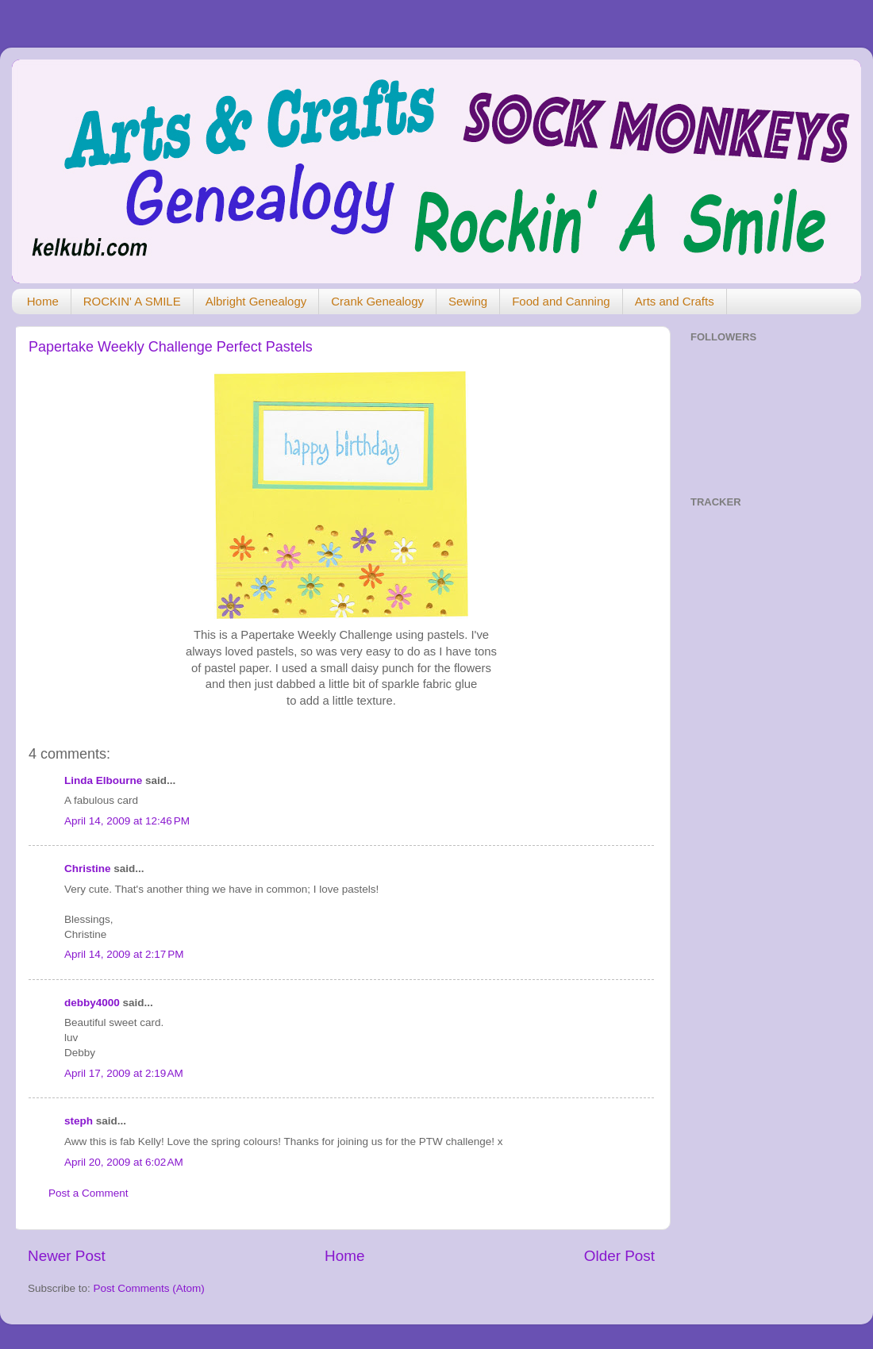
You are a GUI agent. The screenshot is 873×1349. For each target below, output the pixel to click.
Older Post (619, 1255)
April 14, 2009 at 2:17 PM (123, 954)
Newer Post (67, 1255)
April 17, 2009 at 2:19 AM (123, 1073)
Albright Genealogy (256, 301)
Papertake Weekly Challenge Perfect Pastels (171, 347)
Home (43, 301)
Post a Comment (88, 1193)
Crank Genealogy (377, 301)
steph (78, 1121)
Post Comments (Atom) (149, 1288)
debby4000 (92, 1003)
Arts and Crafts (674, 301)
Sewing (467, 301)
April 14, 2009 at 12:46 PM (127, 821)
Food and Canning (561, 301)
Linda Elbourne (103, 780)
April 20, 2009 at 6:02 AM (123, 1162)
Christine (87, 868)
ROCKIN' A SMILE (132, 301)
